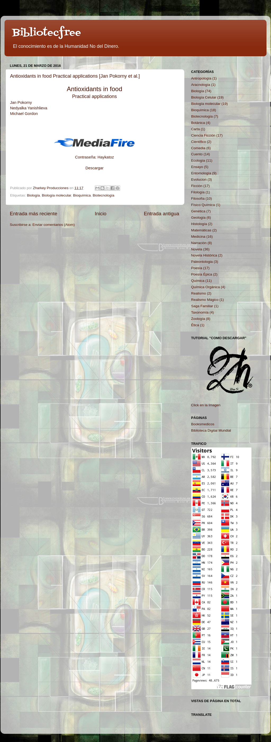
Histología (199, 224)
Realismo (198, 293)
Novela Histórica (204, 255)
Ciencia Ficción (203, 135)
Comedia (198, 148)
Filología (198, 192)
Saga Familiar (202, 306)
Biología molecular (56, 195)
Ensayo (197, 167)
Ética (195, 325)
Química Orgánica (205, 287)
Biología (33, 195)
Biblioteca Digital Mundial (211, 430)
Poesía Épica (201, 274)
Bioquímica (82, 195)
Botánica (198, 123)
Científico (198, 142)
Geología (198, 218)
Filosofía (198, 198)
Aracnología (200, 85)
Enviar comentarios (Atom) (54, 225)
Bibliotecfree (46, 33)
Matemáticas (201, 230)
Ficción (196, 186)
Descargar (94, 168)
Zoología (198, 319)
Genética (198, 211)
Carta (195, 129)
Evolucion (199, 179)
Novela (196, 249)
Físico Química (203, 205)
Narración (199, 243)
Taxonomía (200, 312)
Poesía (196, 268)
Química (197, 281)
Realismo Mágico (205, 300)
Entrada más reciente (33, 213)
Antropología (201, 78)
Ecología (198, 160)
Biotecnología (103, 195)
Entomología (201, 173)
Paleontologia (202, 262)
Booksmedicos (202, 424)
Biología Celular (203, 97)
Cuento (197, 154)
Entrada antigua (161, 213)
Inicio (100, 213)
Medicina (198, 237)
